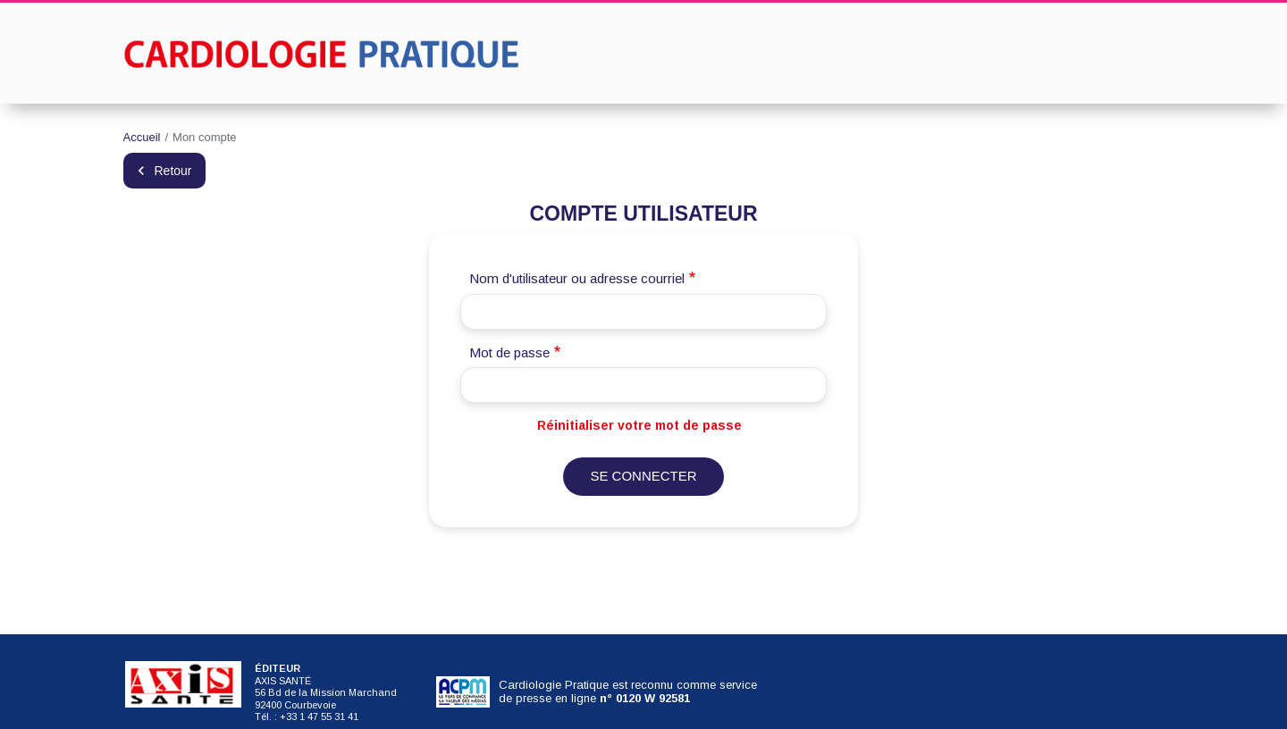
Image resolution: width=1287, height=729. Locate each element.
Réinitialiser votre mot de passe (639, 425)
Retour (173, 170)
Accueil (142, 137)
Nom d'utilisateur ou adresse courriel (577, 278)
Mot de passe (509, 352)
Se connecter (643, 475)
